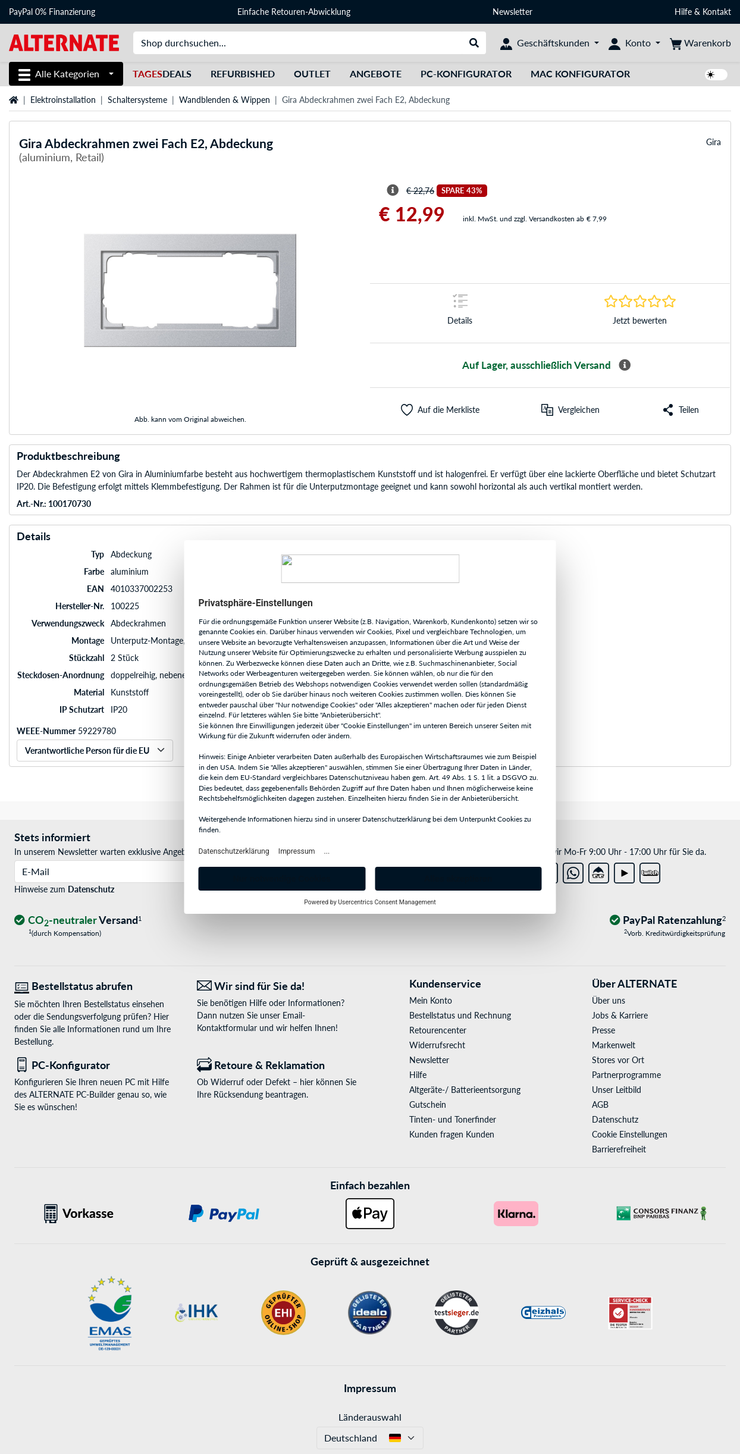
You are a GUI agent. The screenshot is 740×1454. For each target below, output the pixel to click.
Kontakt (717, 12)
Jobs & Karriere (620, 1015)
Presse (603, 1030)
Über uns (608, 1000)
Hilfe (683, 12)
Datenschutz (91, 889)
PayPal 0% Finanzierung (52, 12)
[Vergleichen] (570, 409)
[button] (440, 409)
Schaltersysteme (137, 100)
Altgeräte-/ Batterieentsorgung (464, 1090)
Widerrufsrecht (437, 1045)
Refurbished (243, 73)
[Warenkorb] (700, 43)
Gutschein (427, 1104)
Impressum (370, 1388)
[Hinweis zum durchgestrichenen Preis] (392, 190)
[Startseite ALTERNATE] (64, 42)
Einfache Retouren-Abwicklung (293, 12)
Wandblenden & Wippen (224, 100)
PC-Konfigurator (466, 73)
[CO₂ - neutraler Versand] (78, 921)
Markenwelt (613, 1045)
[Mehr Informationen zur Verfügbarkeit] (624, 365)
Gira (713, 142)
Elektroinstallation (63, 100)
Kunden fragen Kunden (451, 1134)
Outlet (312, 73)
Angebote (376, 73)
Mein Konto (430, 1000)
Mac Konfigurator (580, 73)
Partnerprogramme (626, 1075)
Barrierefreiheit (619, 1149)
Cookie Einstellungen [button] (629, 1134)
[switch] (716, 74)
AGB (600, 1104)
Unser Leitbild (616, 1090)
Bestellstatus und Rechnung (460, 1015)
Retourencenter (437, 1030)
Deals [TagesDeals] (162, 73)
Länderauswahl (370, 1416)
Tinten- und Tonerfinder (452, 1119)
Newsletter (512, 12)
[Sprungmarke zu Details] (460, 313)
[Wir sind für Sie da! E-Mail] (279, 986)
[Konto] (634, 43)
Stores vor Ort (618, 1060)
